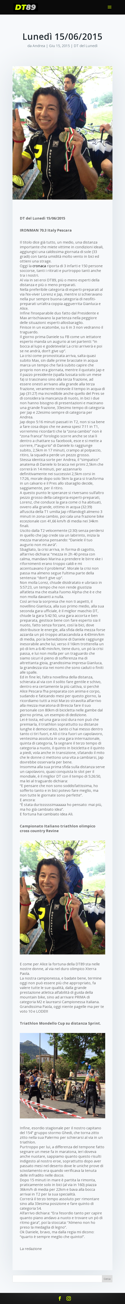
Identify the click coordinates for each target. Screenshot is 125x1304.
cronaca (39, 265)
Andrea (39, 45)
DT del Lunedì (85, 45)
